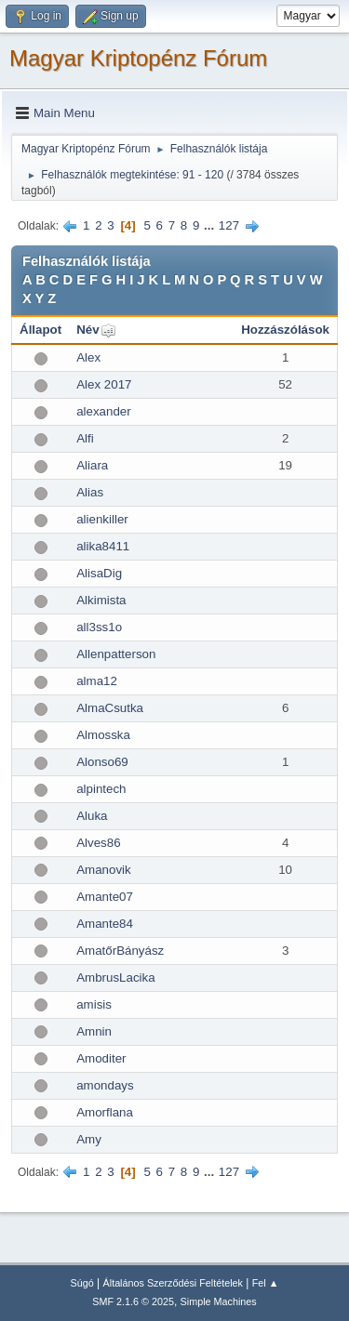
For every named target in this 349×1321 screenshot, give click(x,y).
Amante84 (104, 924)
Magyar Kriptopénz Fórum (138, 58)
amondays (105, 1085)
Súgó (82, 1282)
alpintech (101, 789)
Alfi (85, 438)
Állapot (40, 330)
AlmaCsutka (109, 708)
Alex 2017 (103, 384)
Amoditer (101, 1058)
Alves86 (98, 843)
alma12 (96, 681)
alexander (103, 411)
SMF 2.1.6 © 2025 (133, 1301)
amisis (94, 1004)
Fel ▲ (265, 1282)
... (211, 225)
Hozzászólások (285, 330)
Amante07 (104, 897)
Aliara (92, 465)
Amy (88, 1139)
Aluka (91, 816)
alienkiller (102, 519)
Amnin (94, 1031)
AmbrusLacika (115, 977)
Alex (88, 357)
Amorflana (104, 1112)
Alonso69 (102, 762)
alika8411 (102, 546)
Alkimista (101, 600)
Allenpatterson (115, 654)
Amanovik (103, 870)
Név (87, 330)
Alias (89, 492)
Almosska (103, 735)
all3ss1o (99, 627)
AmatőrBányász (120, 951)
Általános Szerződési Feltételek (173, 1282)
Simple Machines (219, 1301)
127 (229, 225)
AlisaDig (99, 573)
